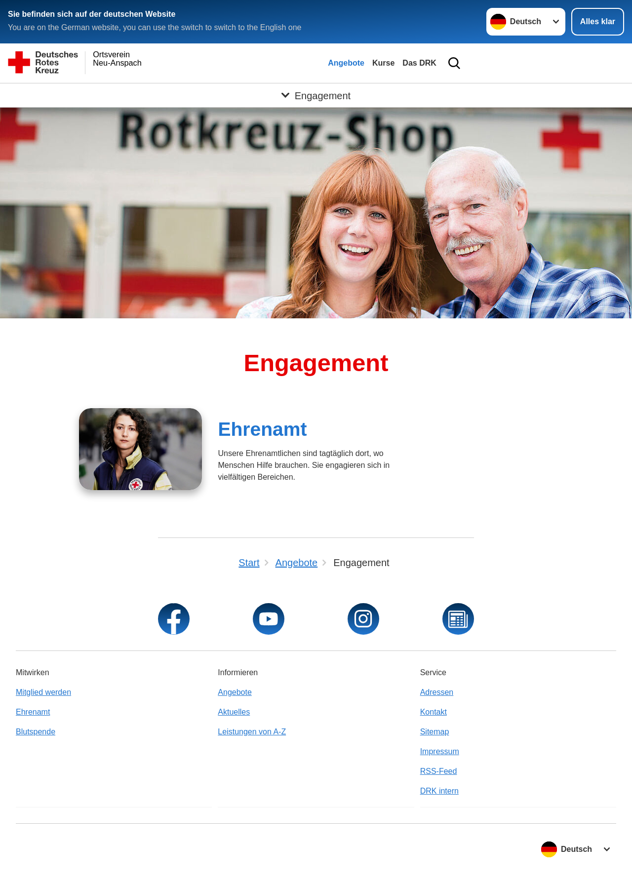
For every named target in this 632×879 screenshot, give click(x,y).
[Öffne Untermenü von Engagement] (316, 95)
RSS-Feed (438, 771)
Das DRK (419, 63)
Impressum (439, 751)
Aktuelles (234, 712)
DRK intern (439, 791)
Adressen (437, 692)
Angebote (346, 63)
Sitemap (434, 731)
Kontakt (433, 712)
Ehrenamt (262, 429)
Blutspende (35, 731)
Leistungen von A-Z (252, 731)
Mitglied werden (43, 692)
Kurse (383, 63)
